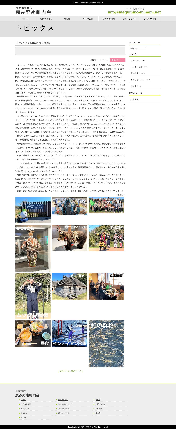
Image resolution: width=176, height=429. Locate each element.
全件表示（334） (138, 73)
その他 (23, 418)
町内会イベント (63, 413)
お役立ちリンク (129, 19)
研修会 (98, 413)
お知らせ (24, 413)
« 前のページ (64, 371)
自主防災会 (88, 19)
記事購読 (135, 99)
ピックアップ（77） (140, 67)
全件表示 (99, 409)
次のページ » (77, 371)
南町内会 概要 (26, 404)
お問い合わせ (150, 19)
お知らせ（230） (138, 60)
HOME (26, 19)
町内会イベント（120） (141, 80)
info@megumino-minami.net (134, 12)
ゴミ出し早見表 (63, 409)
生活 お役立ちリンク (65, 404)
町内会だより (46, 19)
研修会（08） (137, 86)
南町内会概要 (109, 19)
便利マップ (25, 409)
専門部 (67, 19)
